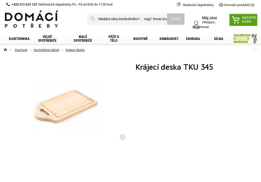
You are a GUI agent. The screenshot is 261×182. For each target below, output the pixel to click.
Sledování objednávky (198, 5)
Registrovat (201, 27)
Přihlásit (208, 22)
